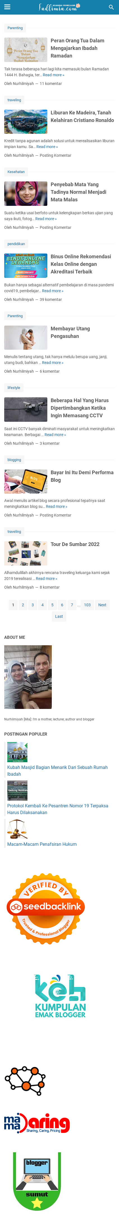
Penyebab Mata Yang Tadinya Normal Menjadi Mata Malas (78, 191)
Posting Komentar (55, 155)
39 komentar (51, 299)
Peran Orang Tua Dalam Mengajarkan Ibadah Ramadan (77, 48)
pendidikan (16, 244)
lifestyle (14, 388)
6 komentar (50, 371)
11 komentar (51, 83)
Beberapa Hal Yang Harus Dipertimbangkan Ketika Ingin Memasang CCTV (80, 407)
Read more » (53, 75)
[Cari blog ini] (111, 7)
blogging (14, 460)
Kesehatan (16, 172)
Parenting (15, 28)
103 (87, 605)
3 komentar (50, 443)
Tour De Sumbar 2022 (75, 544)
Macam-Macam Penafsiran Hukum (42, 844)
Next (102, 605)
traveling (14, 100)
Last (59, 616)
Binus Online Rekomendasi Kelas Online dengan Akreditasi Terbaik (81, 264)
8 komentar (50, 587)
